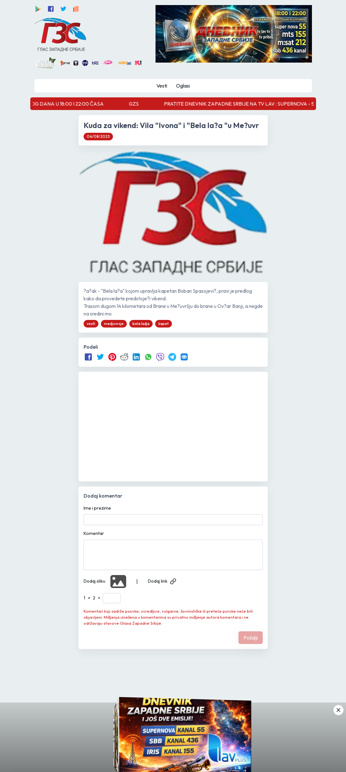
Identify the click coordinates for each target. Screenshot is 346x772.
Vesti (161, 86)
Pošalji (250, 637)
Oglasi (183, 86)
